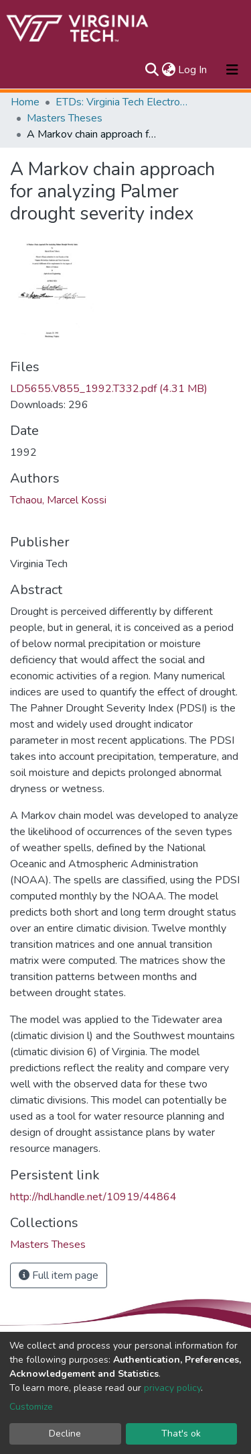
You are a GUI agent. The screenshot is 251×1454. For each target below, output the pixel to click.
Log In (193, 69)
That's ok (181, 1433)
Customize (31, 1406)
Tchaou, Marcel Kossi (58, 500)
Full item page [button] (58, 1275)
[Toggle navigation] (232, 69)
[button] (168, 70)
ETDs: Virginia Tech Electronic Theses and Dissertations (122, 102)
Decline (65, 1433)
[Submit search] (151, 70)
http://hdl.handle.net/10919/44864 (93, 1197)
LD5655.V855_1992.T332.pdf (108, 388)
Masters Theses (64, 118)
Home (25, 102)
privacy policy (172, 1388)
